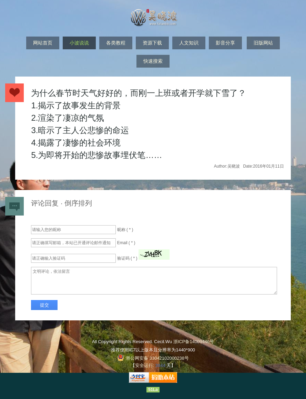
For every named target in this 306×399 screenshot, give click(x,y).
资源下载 (152, 43)
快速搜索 (153, 61)
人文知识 (188, 43)
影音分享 (225, 43)
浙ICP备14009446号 (193, 341)
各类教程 (115, 43)
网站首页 (42, 43)
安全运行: (144, 365)
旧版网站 (263, 43)
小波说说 (79, 43)
